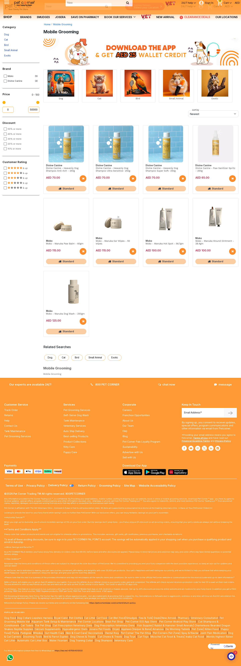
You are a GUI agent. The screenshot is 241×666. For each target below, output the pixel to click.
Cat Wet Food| (117, 617)
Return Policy (87, 485)
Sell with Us (129, 457)
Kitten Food (212, 629)
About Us (128, 420)
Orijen (116, 629)
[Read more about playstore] (156, 472)
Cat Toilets (26, 625)
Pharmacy (184, 617)
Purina (15, 633)
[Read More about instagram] (197, 448)
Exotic (7, 55)
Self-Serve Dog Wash (76, 415)
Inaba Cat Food (195, 636)
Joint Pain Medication (213, 633)
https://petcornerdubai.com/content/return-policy (112, 603)
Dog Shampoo (103, 640)
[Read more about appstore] (133, 472)
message (223, 384)
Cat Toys (143, 636)
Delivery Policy (61, 485)
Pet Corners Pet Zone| (166, 633)
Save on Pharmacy (85, 17)
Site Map (129, 485)
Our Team (128, 425)
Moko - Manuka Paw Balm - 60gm (65, 243)
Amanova (158, 629)
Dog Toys (129, 636)
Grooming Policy (109, 485)
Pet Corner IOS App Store (141, 621)
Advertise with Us (133, 452)
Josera (60, 17)
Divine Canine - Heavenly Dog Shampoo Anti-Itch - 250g (62, 169)
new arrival (165, 17)
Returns (8, 415)
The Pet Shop (42, 625)
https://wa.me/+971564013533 (69, 650)
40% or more (14, 134)
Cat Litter (89, 617)
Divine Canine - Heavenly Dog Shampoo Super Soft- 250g (162, 169)
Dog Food (10, 617)
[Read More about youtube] (190, 448)
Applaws (126, 629)
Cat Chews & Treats (110, 636)
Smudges (43, 17)
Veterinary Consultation (204, 617)
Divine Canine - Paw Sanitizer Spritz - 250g (215, 169)
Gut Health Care (54, 633)
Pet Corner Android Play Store (177, 621)
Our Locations (226, 17)
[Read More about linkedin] (211, 448)
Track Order (11, 410)
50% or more (14, 129)
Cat (6, 39)
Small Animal (11, 50)
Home (47, 24)
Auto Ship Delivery (74, 431)
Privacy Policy (223, 441)
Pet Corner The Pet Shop (136, 633)
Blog (125, 436)
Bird (6, 45)
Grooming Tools (32, 636)
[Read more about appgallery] (178, 472)
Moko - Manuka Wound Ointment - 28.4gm (214, 242)
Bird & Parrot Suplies (56, 636)
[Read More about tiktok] (217, 448)
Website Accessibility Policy (157, 485)
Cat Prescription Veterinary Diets (73, 625)
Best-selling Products (75, 436)
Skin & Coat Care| (76, 633)
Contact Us (10, 425)
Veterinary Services (74, 425)
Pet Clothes (76, 617)
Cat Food (101, 617)
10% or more (14, 148)
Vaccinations (95, 633)
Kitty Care (69, 446)
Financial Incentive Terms (196, 441)
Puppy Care (70, 452)
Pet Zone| (198, 629)
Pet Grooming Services (17, 436)
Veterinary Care (124, 640)
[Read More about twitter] (204, 448)
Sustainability (130, 446)
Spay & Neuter (190, 633)
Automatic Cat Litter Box (32, 640)
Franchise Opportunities (136, 415)
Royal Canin (61, 617)
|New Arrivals (168, 617)
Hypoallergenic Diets (75, 629)
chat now (166, 384)
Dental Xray (112, 633)
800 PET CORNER (105, 384)
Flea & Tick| (146, 617)
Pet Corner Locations (90, 621)
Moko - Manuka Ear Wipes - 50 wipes (113, 242)
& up (18, 168)
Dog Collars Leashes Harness (35, 617)
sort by (195, 110)
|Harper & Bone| (142, 629)
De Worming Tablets (178, 629)
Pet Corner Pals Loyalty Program (141, 441)
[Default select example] (213, 113)
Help (7, 420)
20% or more (14, 143)
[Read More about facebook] (184, 448)
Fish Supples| (145, 625)
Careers (127, 410)
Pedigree (25, 633)
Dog (6, 34)
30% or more (14, 138)
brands (25, 17)
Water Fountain (59, 640)
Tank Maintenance (14, 431)
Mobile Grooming (62, 24)
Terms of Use (200, 438)
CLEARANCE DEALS (195, 17)
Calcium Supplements (47, 629)
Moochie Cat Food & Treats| (167, 636)
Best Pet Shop (114, 621)
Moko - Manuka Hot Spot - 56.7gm (165, 243)
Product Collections (74, 441)
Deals (157, 617)
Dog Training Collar (81, 640)
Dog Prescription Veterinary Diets (115, 625)
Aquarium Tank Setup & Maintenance (54, 621)
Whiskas (38, 633)
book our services (120, 17)
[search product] (106, 6)
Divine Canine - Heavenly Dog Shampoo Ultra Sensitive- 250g (113, 169)
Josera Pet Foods (100, 629)
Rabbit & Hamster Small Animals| (174, 625)
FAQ (125, 431)
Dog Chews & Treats (82, 636)
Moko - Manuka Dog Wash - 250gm (65, 313)
